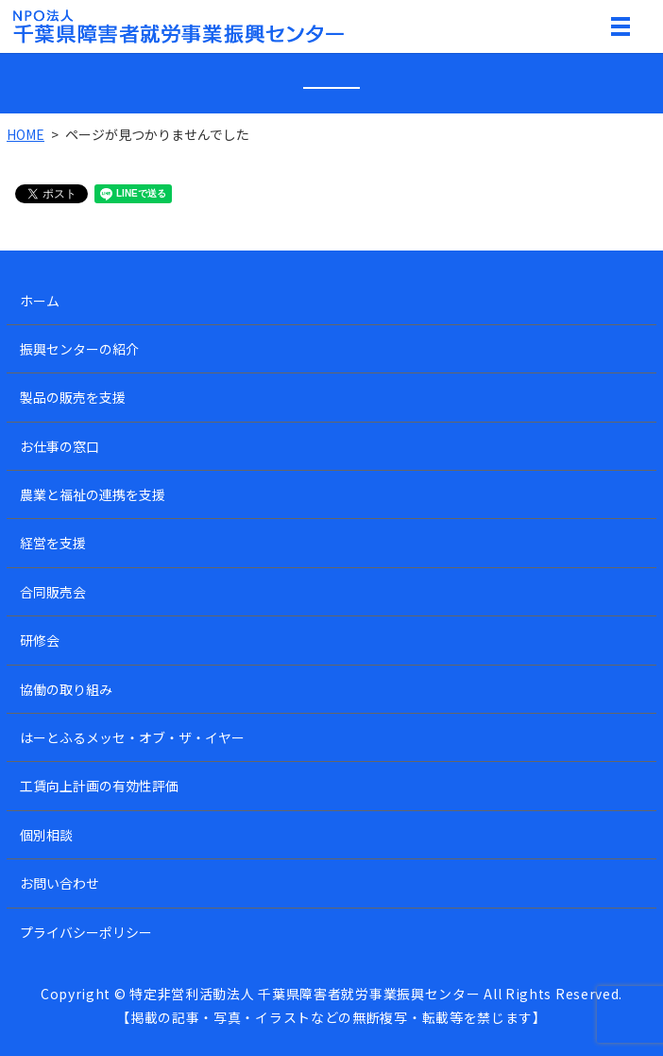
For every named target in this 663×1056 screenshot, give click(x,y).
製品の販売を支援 (73, 397)
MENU (620, 30)
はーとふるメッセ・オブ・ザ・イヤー (132, 737)
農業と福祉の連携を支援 (92, 494)
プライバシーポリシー (86, 932)
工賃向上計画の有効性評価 (99, 785)
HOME (25, 134)
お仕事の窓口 (59, 446)
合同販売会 (53, 591)
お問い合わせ (59, 883)
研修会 (40, 640)
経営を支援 (53, 542)
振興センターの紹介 (79, 348)
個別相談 (46, 834)
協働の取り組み (66, 689)
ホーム (40, 300)
